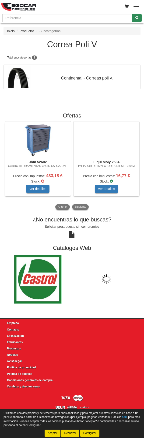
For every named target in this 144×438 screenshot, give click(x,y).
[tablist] (72, 166)
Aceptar (52, 433)
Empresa (13, 323)
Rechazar (70, 433)
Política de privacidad (21, 367)
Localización (15, 336)
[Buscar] (137, 18)
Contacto (13, 329)
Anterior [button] (62, 206)
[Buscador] (67, 18)
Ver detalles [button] (37, 189)
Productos (27, 31)
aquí (124, 417)
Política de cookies (19, 374)
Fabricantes (15, 342)
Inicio (11, 31)
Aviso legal (14, 361)
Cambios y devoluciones (23, 386)
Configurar (89, 433)
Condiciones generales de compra (30, 380)
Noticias (12, 354)
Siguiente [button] (80, 206)
